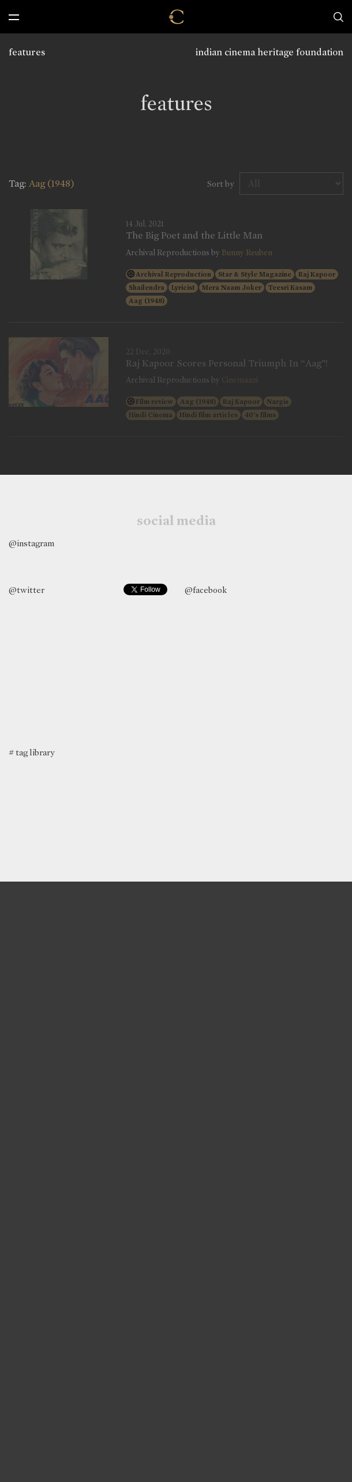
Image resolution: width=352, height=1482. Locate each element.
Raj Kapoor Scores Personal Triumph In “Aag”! (227, 363)
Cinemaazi (240, 380)
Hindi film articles (208, 415)
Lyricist (183, 287)
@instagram (31, 543)
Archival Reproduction (173, 274)
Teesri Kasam (290, 287)
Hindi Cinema (151, 415)
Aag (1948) (146, 301)
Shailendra (146, 287)
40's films (260, 415)
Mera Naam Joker (231, 287)
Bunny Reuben (247, 253)
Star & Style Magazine (254, 274)
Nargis (278, 402)
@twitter (26, 590)
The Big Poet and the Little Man (194, 235)
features (27, 52)
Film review (154, 402)
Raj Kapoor (316, 274)
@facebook (206, 590)
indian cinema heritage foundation (269, 52)
